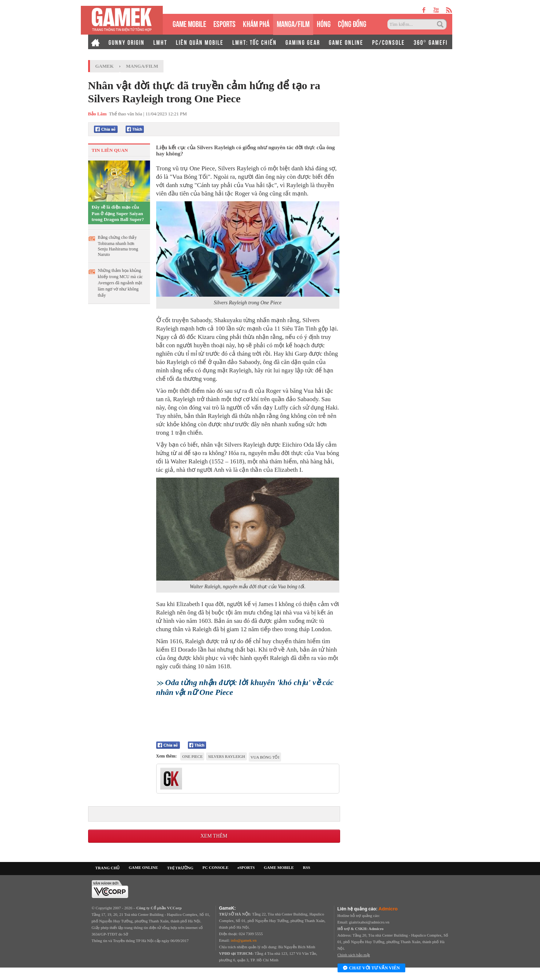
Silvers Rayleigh (226, 756)
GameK (104, 66)
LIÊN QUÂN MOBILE (200, 42)
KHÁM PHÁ (256, 23)
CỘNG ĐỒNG (352, 23)
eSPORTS (224, 23)
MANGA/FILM (293, 23)
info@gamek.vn (244, 940)
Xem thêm (213, 836)
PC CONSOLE (215, 867)
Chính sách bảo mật (354, 955)
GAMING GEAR (302, 42)
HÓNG (324, 23)
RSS (306, 867)
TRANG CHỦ (107, 868)
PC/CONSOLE (388, 42)
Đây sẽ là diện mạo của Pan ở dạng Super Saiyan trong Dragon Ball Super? (118, 213)
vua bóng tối (265, 757)
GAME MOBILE (189, 23)
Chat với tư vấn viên (371, 968)
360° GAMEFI (431, 42)
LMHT (160, 42)
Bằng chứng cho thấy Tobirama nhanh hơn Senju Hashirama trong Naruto (118, 246)
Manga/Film (142, 66)
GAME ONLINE (346, 42)
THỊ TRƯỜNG (180, 868)
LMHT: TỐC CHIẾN (254, 42)
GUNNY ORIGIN (127, 42)
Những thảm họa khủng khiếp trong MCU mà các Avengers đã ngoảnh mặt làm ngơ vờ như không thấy (120, 283)
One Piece (192, 756)
